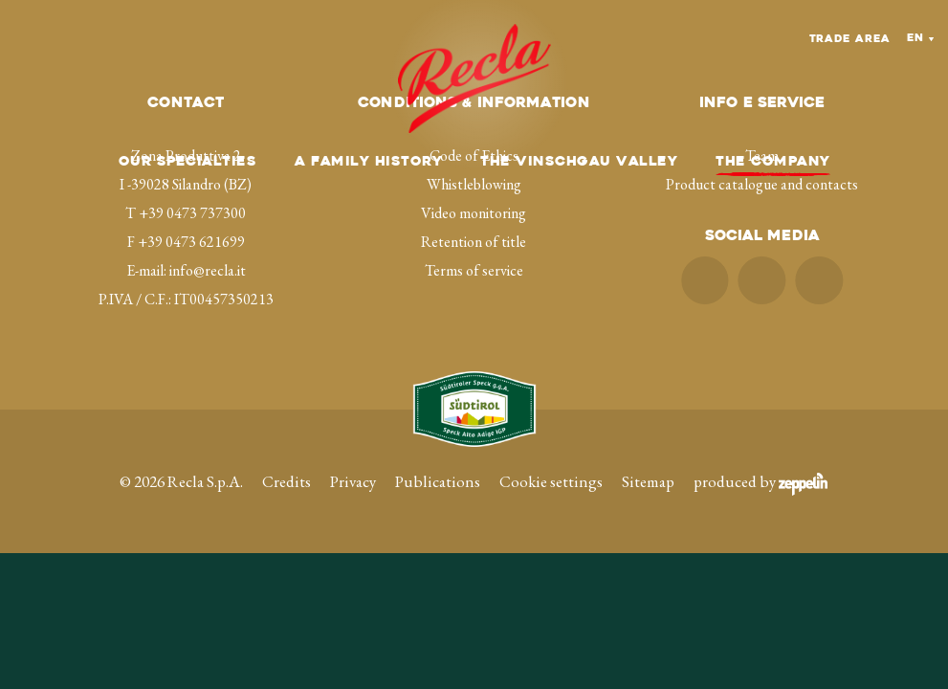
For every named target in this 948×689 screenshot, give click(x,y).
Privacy (353, 481)
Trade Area (850, 39)
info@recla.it (207, 270)
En (915, 38)
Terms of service (474, 270)
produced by (760, 481)
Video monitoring (473, 213)
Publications (437, 481)
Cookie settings (551, 481)
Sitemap (648, 481)
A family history (368, 162)
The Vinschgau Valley (578, 162)
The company (773, 162)
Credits (286, 481)
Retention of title (473, 242)
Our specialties (188, 162)
